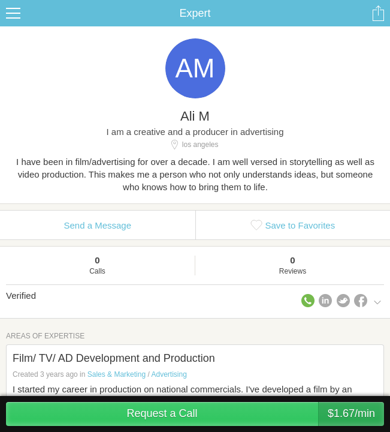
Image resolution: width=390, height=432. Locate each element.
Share (378, 13)
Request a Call (255, 414)
